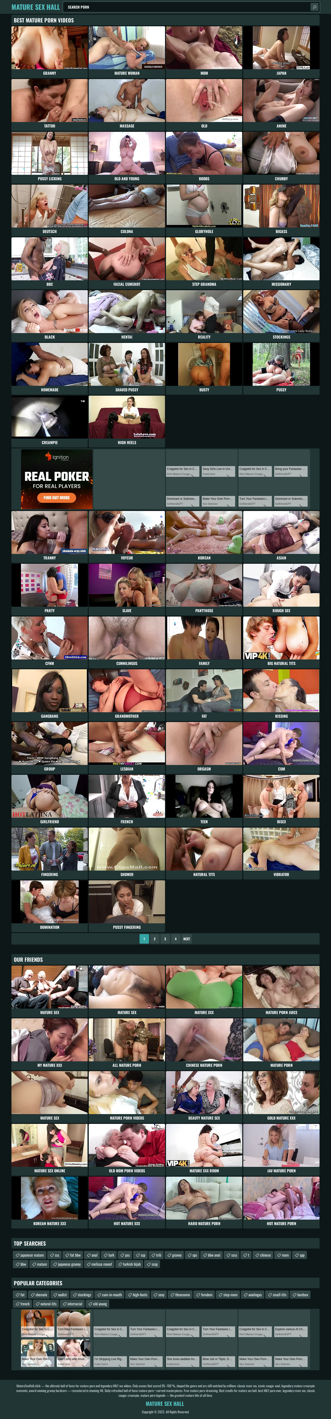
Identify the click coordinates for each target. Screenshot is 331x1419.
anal (95, 1255)
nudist (62, 1294)
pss (127, 1255)
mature (42, 1264)
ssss (234, 1255)
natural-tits (49, 1304)
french (25, 1304)
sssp (155, 1264)
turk (111, 1255)
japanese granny (69, 1264)
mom (285, 1255)
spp (302, 1255)
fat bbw (75, 1255)
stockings (84, 1294)
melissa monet (102, 1264)
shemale (41, 1294)
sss (57, 1255)
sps (194, 1255)
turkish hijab (132, 1264)
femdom (206, 1294)
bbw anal (214, 1255)
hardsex (302, 1294)
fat (23, 1294)
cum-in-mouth (112, 1294)
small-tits (279, 1294)
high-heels (140, 1294)
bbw (23, 1264)
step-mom (230, 1294)
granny (176, 1255)
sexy (161, 1294)
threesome (182, 1294)
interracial (74, 1304)
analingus (255, 1294)
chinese (265, 1255)
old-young (100, 1304)
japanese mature (32, 1255)
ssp (143, 1255)
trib (158, 1255)
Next (186, 938)
